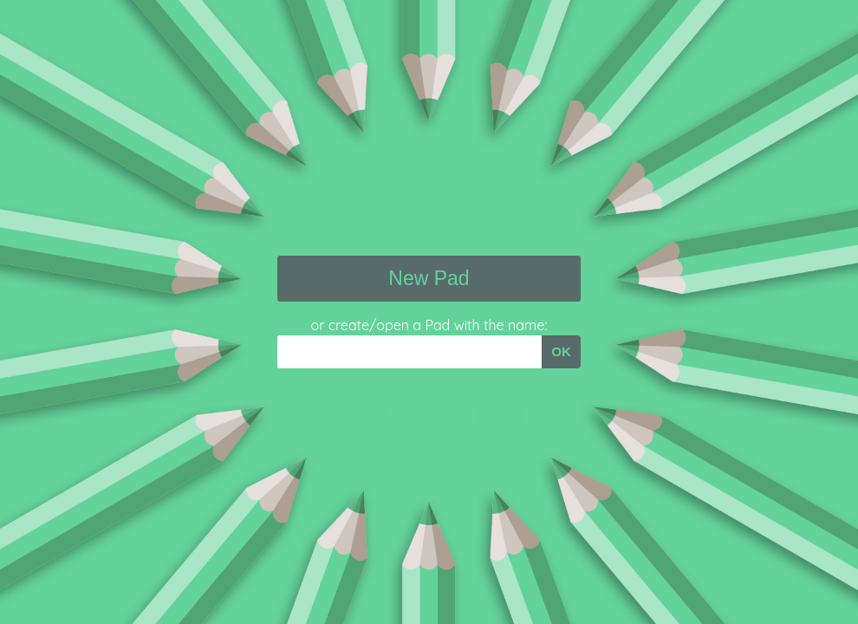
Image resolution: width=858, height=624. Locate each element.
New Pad (428, 278)
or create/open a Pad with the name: (429, 325)
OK (561, 351)
